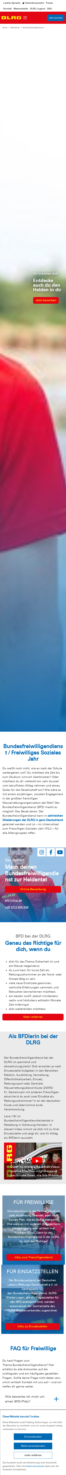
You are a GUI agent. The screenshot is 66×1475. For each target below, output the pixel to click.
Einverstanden (33, 1436)
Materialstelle (21, 8)
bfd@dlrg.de (13, 900)
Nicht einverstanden (33, 1445)
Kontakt (7, 8)
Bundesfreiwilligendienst (33, 27)
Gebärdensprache (33, 3)
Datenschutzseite (35, 1466)
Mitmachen (15, 27)
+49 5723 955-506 (16, 907)
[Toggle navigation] (25, 18)
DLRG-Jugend (37, 8)
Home (4, 27)
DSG (49, 8)
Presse (49, 3)
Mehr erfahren (33, 1017)
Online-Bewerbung (33, 889)
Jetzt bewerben (45, 300)
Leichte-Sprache (11, 3)
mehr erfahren (33, 1455)
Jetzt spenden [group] (55, 18)
